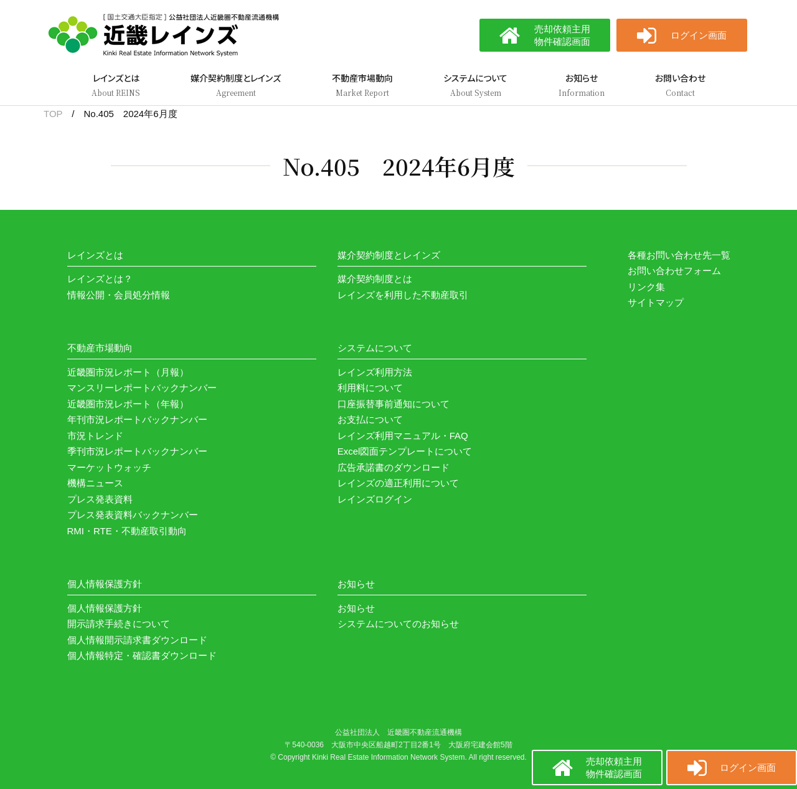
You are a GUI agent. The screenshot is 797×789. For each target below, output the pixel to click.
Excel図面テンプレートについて (405, 451)
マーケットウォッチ (109, 467)
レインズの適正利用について (398, 483)
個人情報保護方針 (104, 608)
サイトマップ (656, 302)
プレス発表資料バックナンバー (132, 514)
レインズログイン (374, 499)
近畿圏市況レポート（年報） (128, 404)
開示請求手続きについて (118, 623)
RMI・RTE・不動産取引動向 (127, 531)
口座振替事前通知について (393, 404)
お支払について (370, 419)
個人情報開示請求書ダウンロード (137, 640)
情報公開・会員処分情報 (118, 295)
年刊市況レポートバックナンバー (137, 419)
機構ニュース (95, 483)
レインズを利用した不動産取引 (402, 295)
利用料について (370, 387)
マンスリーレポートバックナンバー (142, 387)
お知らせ (356, 608)
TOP (53, 113)
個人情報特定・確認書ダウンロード (142, 655)
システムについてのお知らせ (398, 623)
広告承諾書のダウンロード (393, 467)
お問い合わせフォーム (674, 270)
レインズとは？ (100, 278)
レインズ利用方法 (374, 372)
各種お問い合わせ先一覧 (679, 255)
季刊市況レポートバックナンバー (137, 451)
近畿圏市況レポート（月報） (128, 372)
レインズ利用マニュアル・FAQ (402, 435)
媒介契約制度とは (374, 278)
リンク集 (646, 286)
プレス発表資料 (100, 499)
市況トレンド (95, 435)
